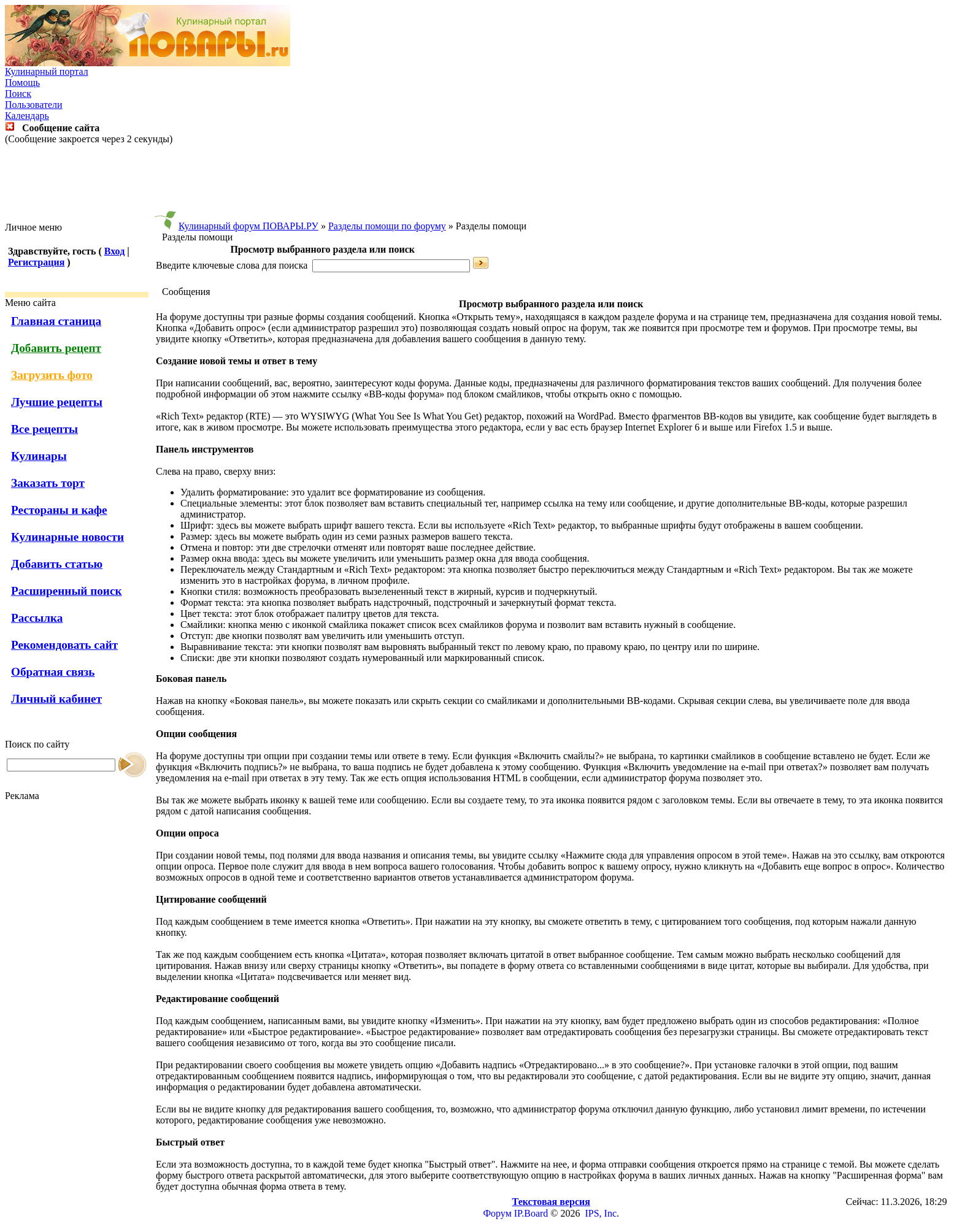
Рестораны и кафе (59, 509)
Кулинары (39, 455)
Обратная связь (52, 671)
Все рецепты (44, 429)
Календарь (27, 115)
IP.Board (531, 1213)
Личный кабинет (56, 698)
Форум (497, 1213)
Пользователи (34, 104)
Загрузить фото (52, 375)
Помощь (22, 82)
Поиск (18, 93)
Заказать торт (48, 482)
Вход (114, 251)
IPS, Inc (601, 1213)
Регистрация (36, 262)
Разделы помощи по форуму (387, 226)
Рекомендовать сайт (64, 644)
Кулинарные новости (67, 536)
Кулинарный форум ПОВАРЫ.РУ (248, 226)
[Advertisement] (481, 183)
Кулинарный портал (46, 71)
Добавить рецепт (56, 348)
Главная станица (56, 321)
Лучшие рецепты (56, 402)
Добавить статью (56, 563)
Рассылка (37, 617)
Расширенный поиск (66, 590)
